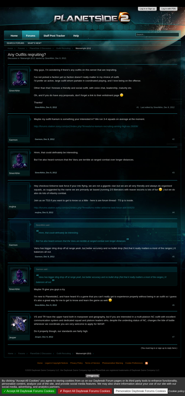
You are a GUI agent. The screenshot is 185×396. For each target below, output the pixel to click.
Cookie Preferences (134, 363)
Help (76, 35)
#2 (173, 139)
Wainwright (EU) (27, 58)
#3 (173, 172)
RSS (146, 363)
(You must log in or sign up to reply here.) (159, 348)
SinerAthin (49, 58)
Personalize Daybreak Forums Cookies (141, 391)
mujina (12, 206)
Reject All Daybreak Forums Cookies (85, 391)
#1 (138, 107)
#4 (173, 212)
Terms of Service (92, 363)
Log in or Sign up (147, 9)
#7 (173, 337)
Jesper (12, 337)
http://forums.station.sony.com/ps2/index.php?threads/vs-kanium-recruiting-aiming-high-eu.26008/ (86, 126)
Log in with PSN (169, 9)
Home (14, 35)
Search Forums (15, 43)
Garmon (13, 139)
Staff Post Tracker (54, 35)
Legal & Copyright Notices (56, 363)
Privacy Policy (76, 363)
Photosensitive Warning (112, 363)
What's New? (35, 43)
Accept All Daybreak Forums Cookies (29, 391)
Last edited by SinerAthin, (158, 107)
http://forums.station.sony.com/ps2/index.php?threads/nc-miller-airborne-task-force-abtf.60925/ (84, 207)
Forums (30, 35)
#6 (173, 305)
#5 (173, 257)
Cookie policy (176, 391)
